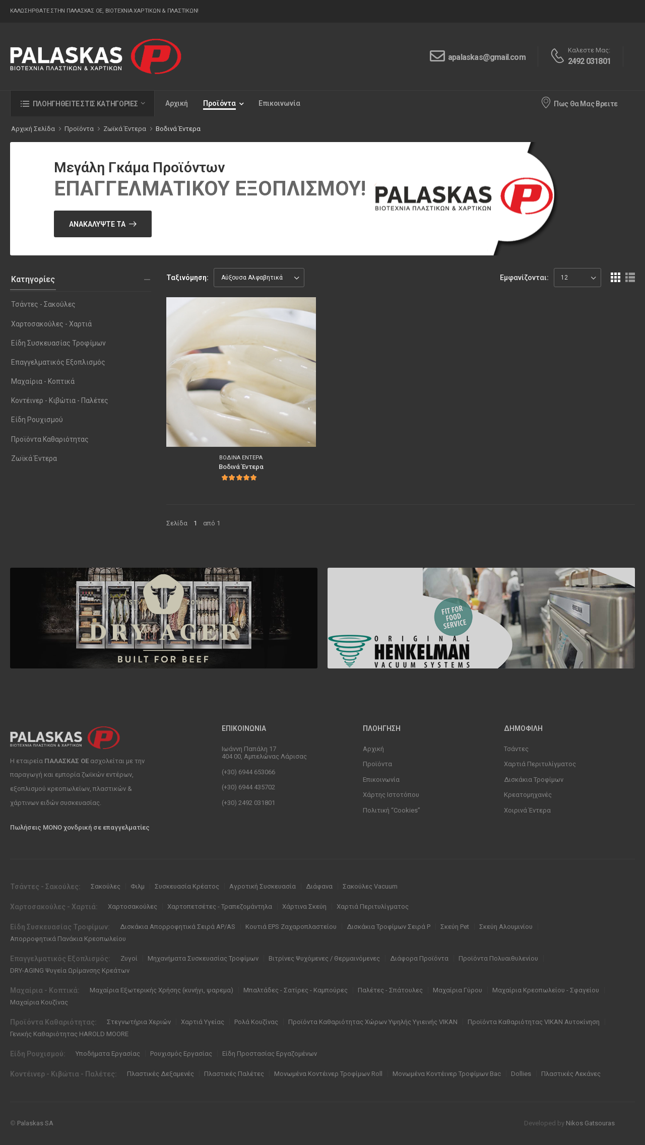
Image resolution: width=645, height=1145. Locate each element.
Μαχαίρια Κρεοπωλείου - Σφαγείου (545, 990)
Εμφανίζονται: (524, 278)
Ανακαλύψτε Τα (97, 224)
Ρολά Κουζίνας (256, 1022)
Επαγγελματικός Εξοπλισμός (58, 362)
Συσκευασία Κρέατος (187, 886)
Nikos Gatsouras (590, 1123)
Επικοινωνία (279, 103)
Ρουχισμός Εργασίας (181, 1053)
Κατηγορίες (33, 279)
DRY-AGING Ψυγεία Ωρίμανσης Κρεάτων (70, 970)
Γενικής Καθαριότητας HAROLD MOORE (69, 1034)
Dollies (521, 1073)
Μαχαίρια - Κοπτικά (43, 381)
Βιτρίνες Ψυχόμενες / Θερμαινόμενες (324, 958)
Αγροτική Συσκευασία (262, 886)
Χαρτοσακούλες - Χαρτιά (51, 324)
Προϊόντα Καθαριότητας (50, 439)
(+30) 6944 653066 (248, 772)
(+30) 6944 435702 (248, 787)
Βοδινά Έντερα (178, 128)
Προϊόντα (219, 103)
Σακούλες (105, 886)
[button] (82, 103)
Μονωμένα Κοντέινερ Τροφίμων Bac (447, 1073)
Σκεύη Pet (454, 926)
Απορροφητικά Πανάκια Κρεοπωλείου (68, 938)
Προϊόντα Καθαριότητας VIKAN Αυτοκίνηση (534, 1022)
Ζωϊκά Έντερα (34, 458)
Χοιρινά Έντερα (527, 810)
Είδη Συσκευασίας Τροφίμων (58, 343)
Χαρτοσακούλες (132, 906)
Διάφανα (319, 886)
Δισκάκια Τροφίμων (533, 779)
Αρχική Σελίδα (33, 128)
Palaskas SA (35, 1123)
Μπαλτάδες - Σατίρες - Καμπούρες (295, 990)
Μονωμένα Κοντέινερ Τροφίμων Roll (328, 1073)
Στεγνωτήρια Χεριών (139, 1022)
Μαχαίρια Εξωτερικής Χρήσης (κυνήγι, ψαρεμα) (161, 990)
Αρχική (176, 103)
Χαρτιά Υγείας (202, 1022)
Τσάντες (516, 749)
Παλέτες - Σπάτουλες (390, 990)
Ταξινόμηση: (187, 278)
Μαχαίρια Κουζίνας (39, 1002)
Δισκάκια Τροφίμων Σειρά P (388, 926)
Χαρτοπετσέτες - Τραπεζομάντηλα (219, 906)
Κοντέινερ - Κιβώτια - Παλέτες (59, 400)
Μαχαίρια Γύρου (457, 990)
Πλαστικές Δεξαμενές (160, 1073)
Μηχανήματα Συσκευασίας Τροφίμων (203, 958)
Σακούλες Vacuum (370, 886)
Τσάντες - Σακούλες (43, 304)
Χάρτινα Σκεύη (304, 906)
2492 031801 (589, 61)
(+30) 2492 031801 (248, 802)
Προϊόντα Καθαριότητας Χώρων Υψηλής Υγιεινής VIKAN (373, 1022)
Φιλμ (138, 886)
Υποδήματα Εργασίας (108, 1053)
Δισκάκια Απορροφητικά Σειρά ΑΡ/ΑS (177, 926)
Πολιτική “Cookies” (391, 810)
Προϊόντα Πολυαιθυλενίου (498, 958)
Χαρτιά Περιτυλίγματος (540, 764)
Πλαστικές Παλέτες (234, 1073)
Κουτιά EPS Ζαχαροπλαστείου (291, 926)
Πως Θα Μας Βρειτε (579, 102)
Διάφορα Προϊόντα (419, 958)
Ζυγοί (129, 958)
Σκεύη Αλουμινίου (506, 926)
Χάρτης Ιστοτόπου (391, 794)
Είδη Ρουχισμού (37, 420)
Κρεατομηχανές (528, 794)
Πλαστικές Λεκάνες (571, 1073)
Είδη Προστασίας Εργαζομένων (269, 1053)
